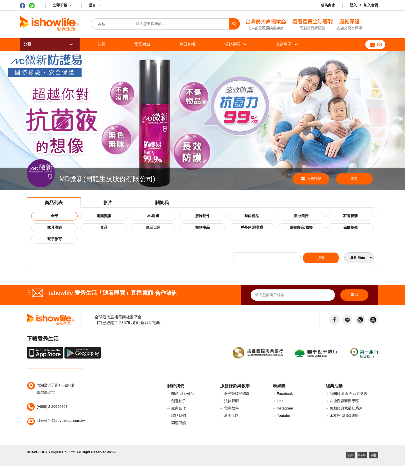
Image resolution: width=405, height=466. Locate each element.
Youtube (283, 415)
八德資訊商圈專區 (344, 401)
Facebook (285, 393)
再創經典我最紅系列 (346, 408)
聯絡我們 (178, 415)
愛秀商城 (142, 44)
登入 (353, 5)
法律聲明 (231, 401)
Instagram (285, 408)
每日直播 (187, 44)
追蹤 (354, 179)
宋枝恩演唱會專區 (344, 415)
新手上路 (231, 415)
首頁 (101, 44)
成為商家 (328, 5)
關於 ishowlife (182, 393)
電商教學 (231, 408)
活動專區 (232, 44)
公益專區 (284, 44)
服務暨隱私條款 (237, 393)
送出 (354, 294)
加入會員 (371, 5)
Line (280, 401)
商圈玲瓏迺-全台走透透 (348, 393)
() (379, 44)
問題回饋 (178, 423)
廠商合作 (178, 408)
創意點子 (178, 401)
